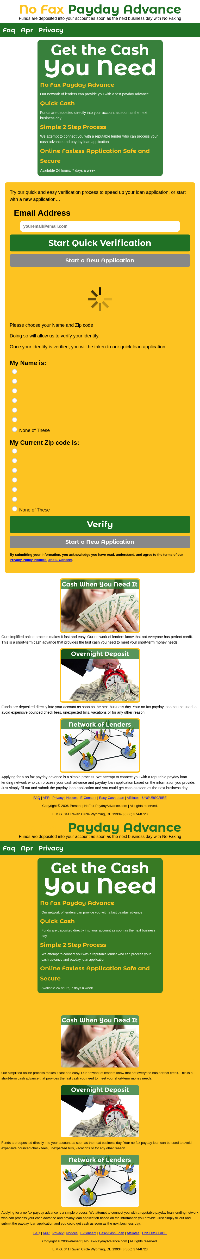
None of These (34, 430)
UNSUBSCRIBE (154, 798)
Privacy (50, 30)
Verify (100, 524)
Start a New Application (99, 260)
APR (46, 798)
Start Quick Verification (99, 243)
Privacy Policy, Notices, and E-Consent (41, 560)
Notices (72, 798)
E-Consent (88, 798)
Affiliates (133, 798)
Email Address (42, 213)
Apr (27, 30)
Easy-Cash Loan (111, 798)
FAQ (36, 798)
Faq (9, 30)
